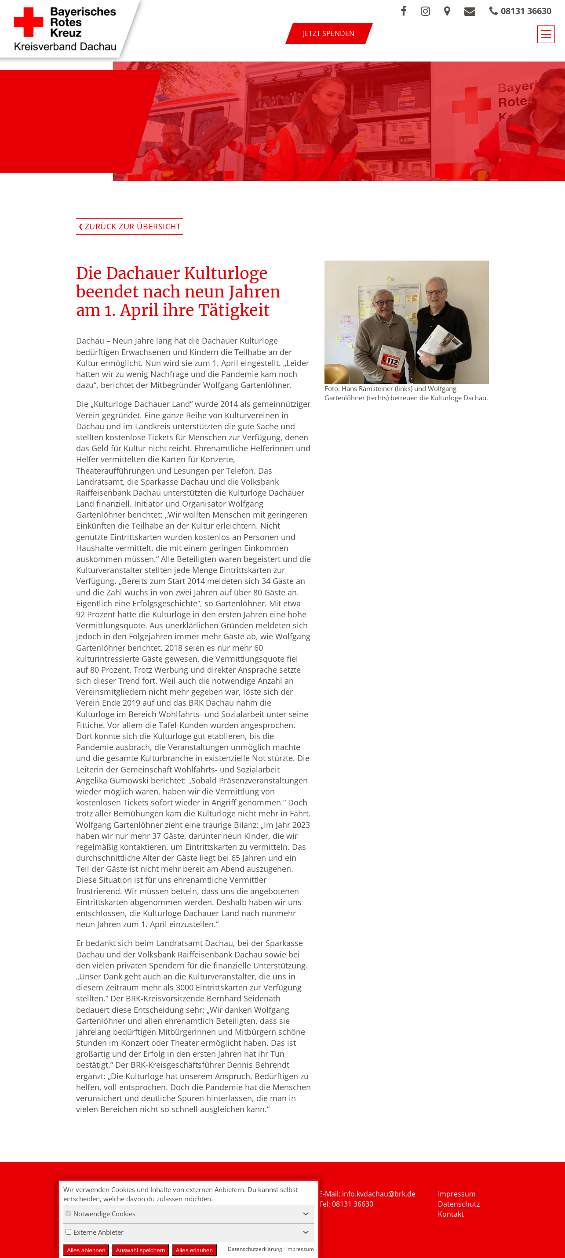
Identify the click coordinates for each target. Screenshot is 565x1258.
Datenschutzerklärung (255, 1249)
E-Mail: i (331, 1194)
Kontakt (451, 1214)
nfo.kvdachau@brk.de (380, 1194)
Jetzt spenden (328, 33)
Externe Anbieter (95, 1232)
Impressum (457, 1194)
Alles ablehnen (86, 1250)
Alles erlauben (193, 1250)
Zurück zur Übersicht (133, 226)
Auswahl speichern (140, 1250)
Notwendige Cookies (100, 1213)
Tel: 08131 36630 (346, 1204)
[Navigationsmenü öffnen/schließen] (546, 34)
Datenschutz (459, 1204)
